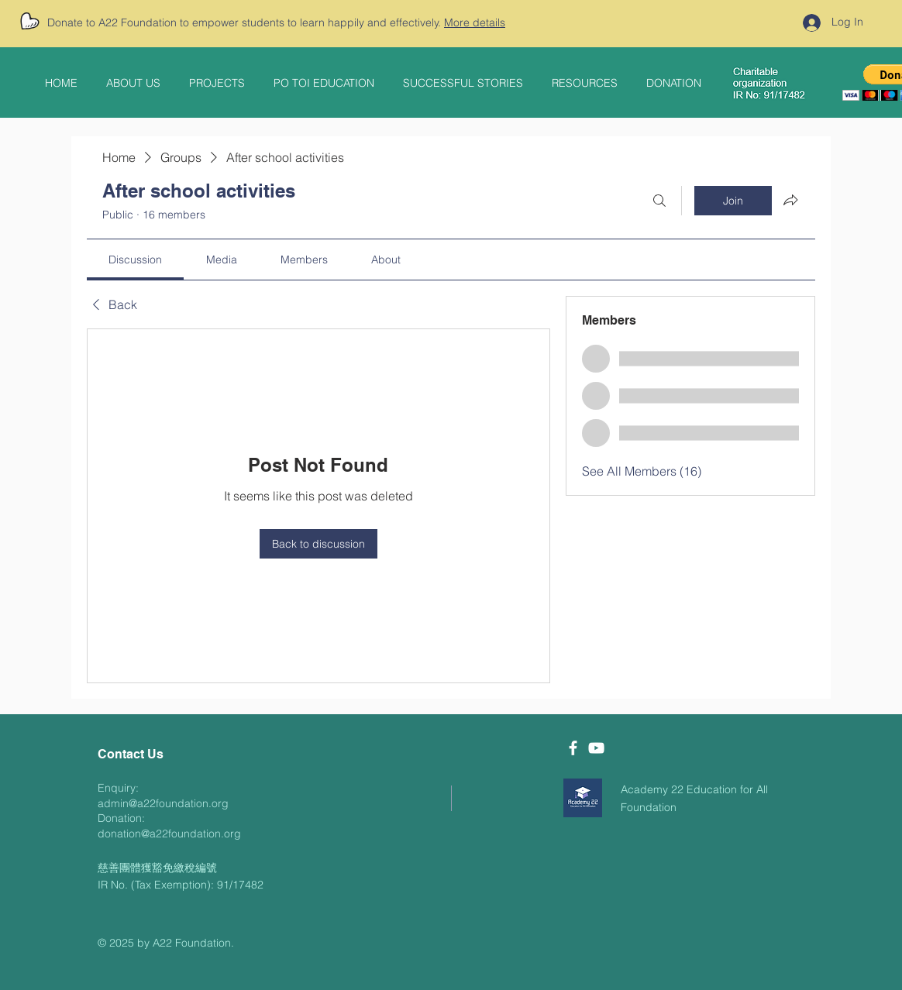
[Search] (659, 200)
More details (474, 22)
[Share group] (790, 200)
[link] (135, 259)
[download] (582, 798)
